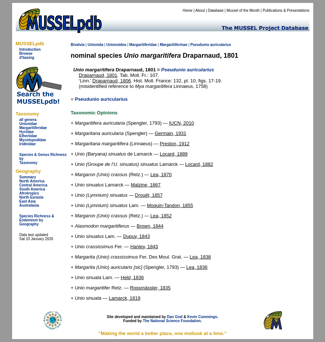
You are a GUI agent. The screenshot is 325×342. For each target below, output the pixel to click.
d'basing (27, 58)
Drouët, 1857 (149, 195)
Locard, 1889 (174, 154)
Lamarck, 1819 (124, 298)
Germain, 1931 (170, 133)
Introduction (30, 49)
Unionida (95, 45)
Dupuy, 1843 (136, 236)
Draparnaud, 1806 (112, 80)
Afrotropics (29, 193)
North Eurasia (31, 197)
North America (32, 181)
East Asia (27, 201)
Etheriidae (28, 136)
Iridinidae (27, 144)
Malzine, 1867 (145, 185)
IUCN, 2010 (181, 123)
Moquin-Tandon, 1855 (170, 205)
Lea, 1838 (200, 257)
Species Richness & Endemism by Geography (36, 220)
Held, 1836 (132, 277)
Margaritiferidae (33, 128)
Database (216, 10)
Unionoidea (116, 45)
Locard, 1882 (199, 164)
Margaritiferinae (173, 45)
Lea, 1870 (161, 174)
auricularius (220, 45)
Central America (33, 185)
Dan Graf (175, 317)
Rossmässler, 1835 (150, 288)
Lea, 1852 (161, 215)
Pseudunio (199, 45)
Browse (26, 53)
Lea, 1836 (196, 267)
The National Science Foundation (172, 321)
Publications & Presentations (286, 10)
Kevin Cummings (202, 317)
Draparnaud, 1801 (98, 75)
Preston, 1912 (174, 143)
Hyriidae (26, 132)
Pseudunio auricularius (101, 99)
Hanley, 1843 (144, 246)
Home (187, 10)
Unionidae (28, 124)
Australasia (29, 205)
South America (32, 189)
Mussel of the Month (243, 10)
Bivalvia (78, 45)
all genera (28, 120)
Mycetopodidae (32, 140)
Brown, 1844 (150, 226)
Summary (27, 177)
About (200, 10)
